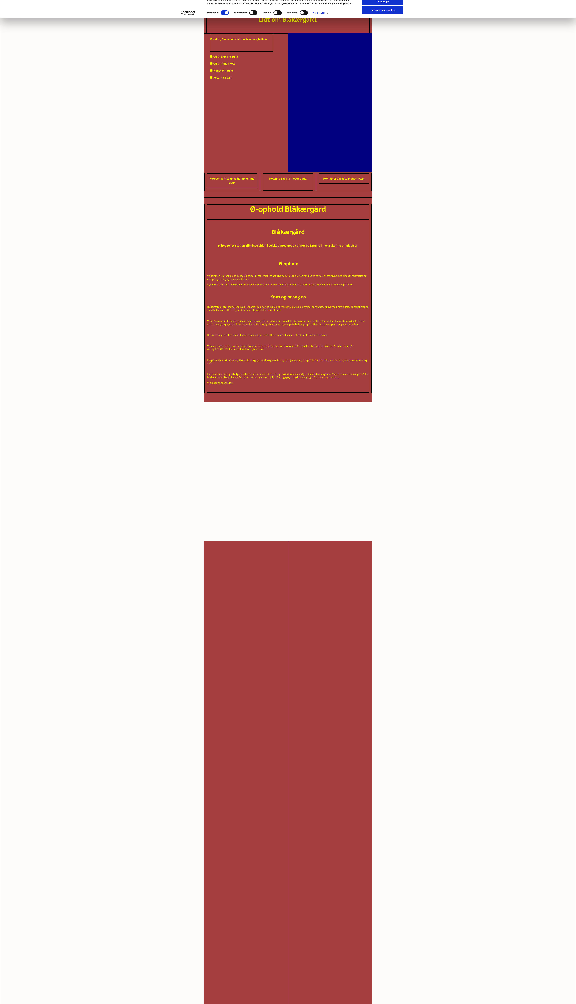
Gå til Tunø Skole (222, 63)
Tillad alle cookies (382, 7)
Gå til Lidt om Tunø (224, 56)
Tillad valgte (382, 15)
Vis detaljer (319, 26)
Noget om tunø (222, 70)
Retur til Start (221, 77)
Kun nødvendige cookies (382, 24)
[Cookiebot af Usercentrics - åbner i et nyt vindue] (188, 27)
